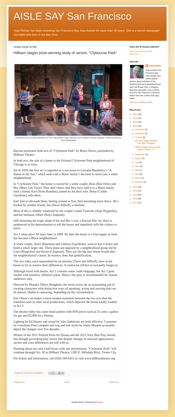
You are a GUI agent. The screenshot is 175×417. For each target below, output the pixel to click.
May (137, 170)
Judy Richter (155, 66)
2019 (135, 195)
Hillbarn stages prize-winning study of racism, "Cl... (147, 148)
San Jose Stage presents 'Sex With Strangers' (146, 142)
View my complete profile (141, 102)
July (137, 162)
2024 (135, 118)
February (139, 182)
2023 (135, 122)
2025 (135, 114)
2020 (135, 191)
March (138, 178)
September (140, 154)
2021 (135, 187)
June (137, 166)
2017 (135, 203)
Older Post (114, 382)
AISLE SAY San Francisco (72, 16)
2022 (135, 126)
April (137, 174)
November (140, 133)
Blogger (99, 402)
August (138, 158)
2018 (135, 198)
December (140, 129)
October (139, 137)
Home (67, 382)
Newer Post (19, 382)
